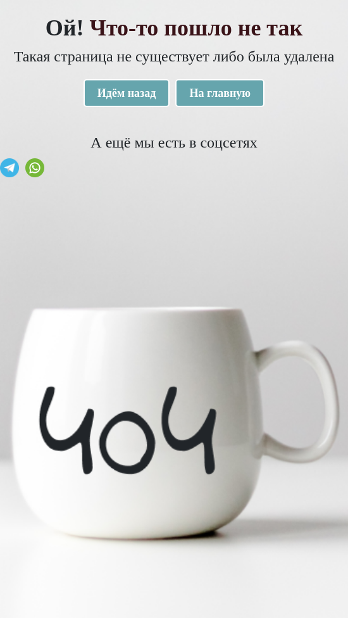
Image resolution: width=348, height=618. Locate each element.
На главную (220, 93)
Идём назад (126, 93)
